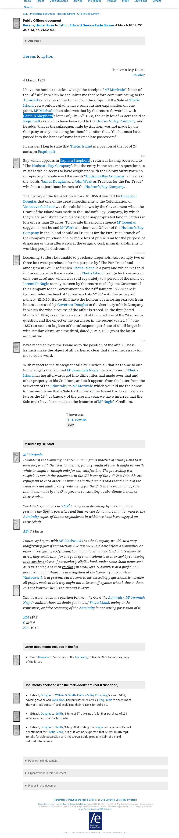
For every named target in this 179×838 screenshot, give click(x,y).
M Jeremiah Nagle (82, 370)
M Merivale (115, 89)
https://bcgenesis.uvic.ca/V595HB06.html (95, 809)
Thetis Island (81, 146)
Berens (29, 56)
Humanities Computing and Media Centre (75, 800)
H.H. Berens (76, 419)
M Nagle (105, 401)
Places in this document (43, 785)
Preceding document (42, 13)
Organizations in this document (47, 773)
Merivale (43, 657)
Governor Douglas (72, 304)
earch (28, 7)
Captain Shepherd (38, 115)
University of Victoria (126, 800)
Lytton (47, 56)
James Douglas (54, 181)
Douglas (46, 695)
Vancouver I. (33, 577)
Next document (66, 13)
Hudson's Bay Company (115, 121)
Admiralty (31, 100)
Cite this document (88, 13)
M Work (67, 227)
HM (26, 617)
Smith (59, 713)
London (139, 75)
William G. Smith (65, 695)
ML (25, 13)
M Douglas (126, 222)
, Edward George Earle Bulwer (86, 25)
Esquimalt (31, 121)
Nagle (99, 727)
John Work (83, 181)
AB (26, 531)
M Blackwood (70, 540)
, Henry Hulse (38, 25)
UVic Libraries (108, 800)
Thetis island (99, 602)
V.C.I (65, 506)
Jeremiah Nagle (36, 283)
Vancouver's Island (39, 206)
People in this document (43, 760)
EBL (26, 627)
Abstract (34, 40)
